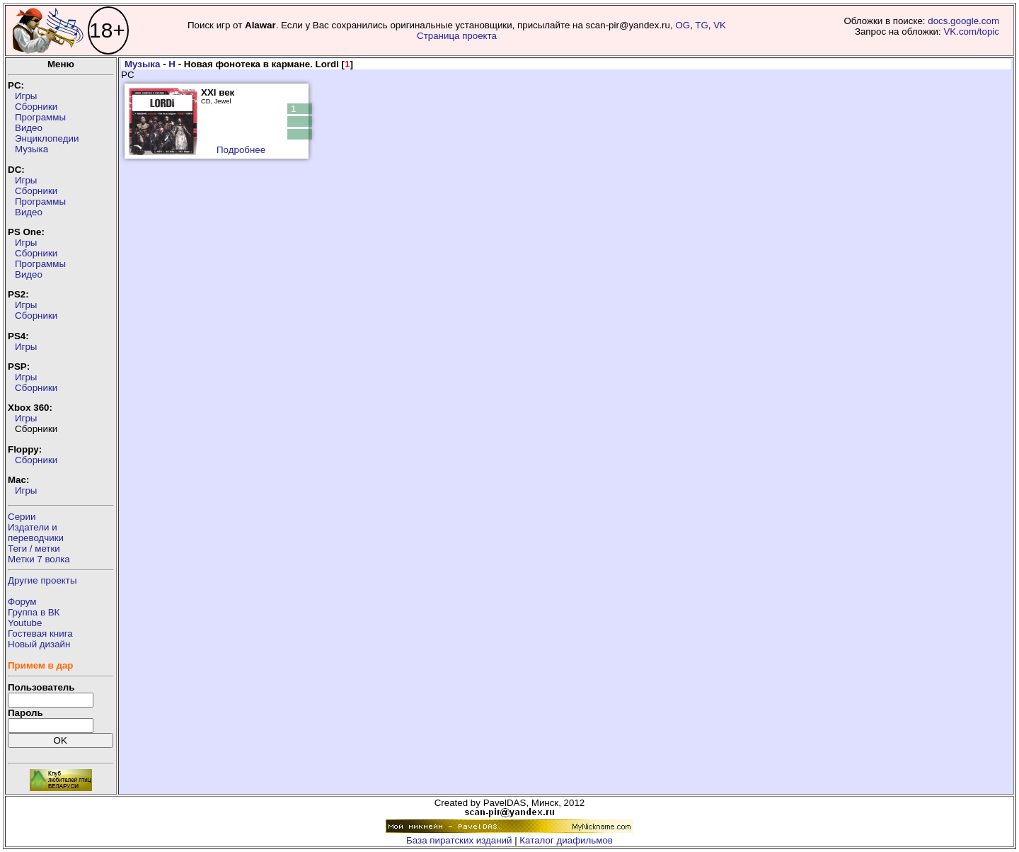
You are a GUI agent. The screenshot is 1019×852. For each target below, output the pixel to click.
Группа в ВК (33, 612)
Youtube (25, 623)
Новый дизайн (39, 644)
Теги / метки (34, 548)
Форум (22, 601)
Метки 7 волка (39, 559)
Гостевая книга (40, 633)
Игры (26, 96)
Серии (21, 516)
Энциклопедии (47, 138)
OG (682, 25)
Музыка (31, 149)
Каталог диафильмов (566, 840)
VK (719, 25)
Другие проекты (42, 580)
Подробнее (241, 149)
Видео (28, 128)
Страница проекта (457, 35)
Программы (40, 117)
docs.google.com (963, 21)
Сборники (36, 106)
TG (701, 25)
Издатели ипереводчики (36, 532)
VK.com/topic (971, 31)
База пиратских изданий (459, 840)
